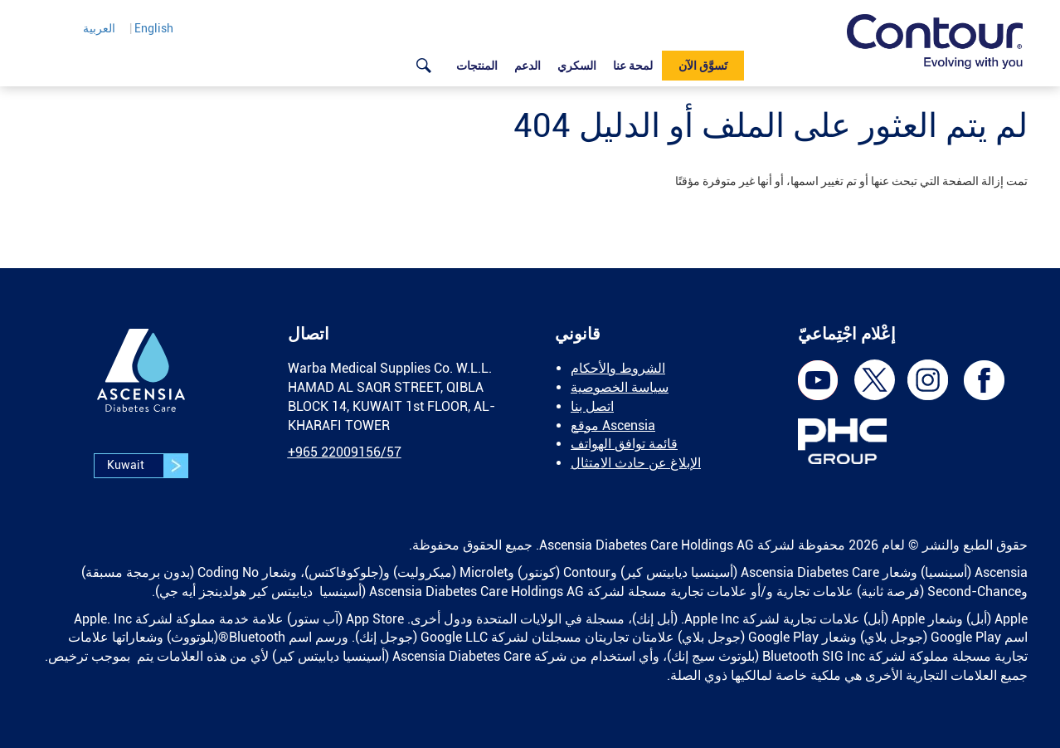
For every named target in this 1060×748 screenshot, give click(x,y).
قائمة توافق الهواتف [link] (624, 444)
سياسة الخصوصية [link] (620, 387)
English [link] (153, 28)
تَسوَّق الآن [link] (702, 65)
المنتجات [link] (477, 65)
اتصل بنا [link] (592, 406)
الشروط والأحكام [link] (618, 368)
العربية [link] (99, 28)
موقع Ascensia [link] (613, 425)
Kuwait (147, 465)
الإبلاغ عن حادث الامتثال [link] (636, 463)
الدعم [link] (527, 65)
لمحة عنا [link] (633, 65)
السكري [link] (576, 65)
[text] (530, 181)
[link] (934, 41)
